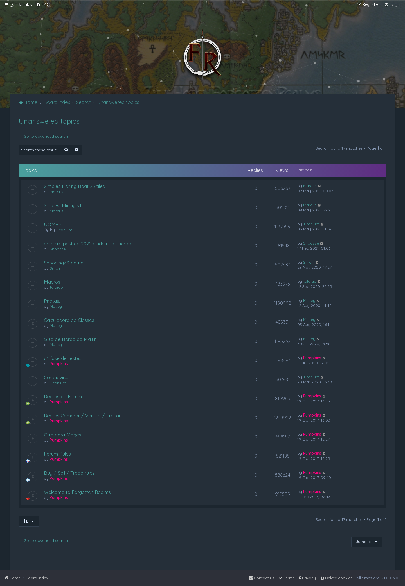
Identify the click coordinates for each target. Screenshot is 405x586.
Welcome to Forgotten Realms (77, 492)
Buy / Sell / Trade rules (69, 473)
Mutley (56, 306)
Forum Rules (57, 454)
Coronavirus (56, 377)
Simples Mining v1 (62, 205)
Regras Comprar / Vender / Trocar (82, 415)
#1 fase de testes (63, 358)
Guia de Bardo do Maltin (70, 339)
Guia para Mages (62, 435)
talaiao (56, 287)
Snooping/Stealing (64, 263)
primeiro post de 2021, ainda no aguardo (87, 243)
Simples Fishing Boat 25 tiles (74, 186)
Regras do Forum (63, 396)
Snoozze (58, 249)
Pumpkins (59, 363)
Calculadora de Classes (69, 320)
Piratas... (53, 301)
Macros (52, 282)
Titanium (64, 229)
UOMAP (53, 224)
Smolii (55, 268)
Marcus (56, 191)
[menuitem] (43, 4)
